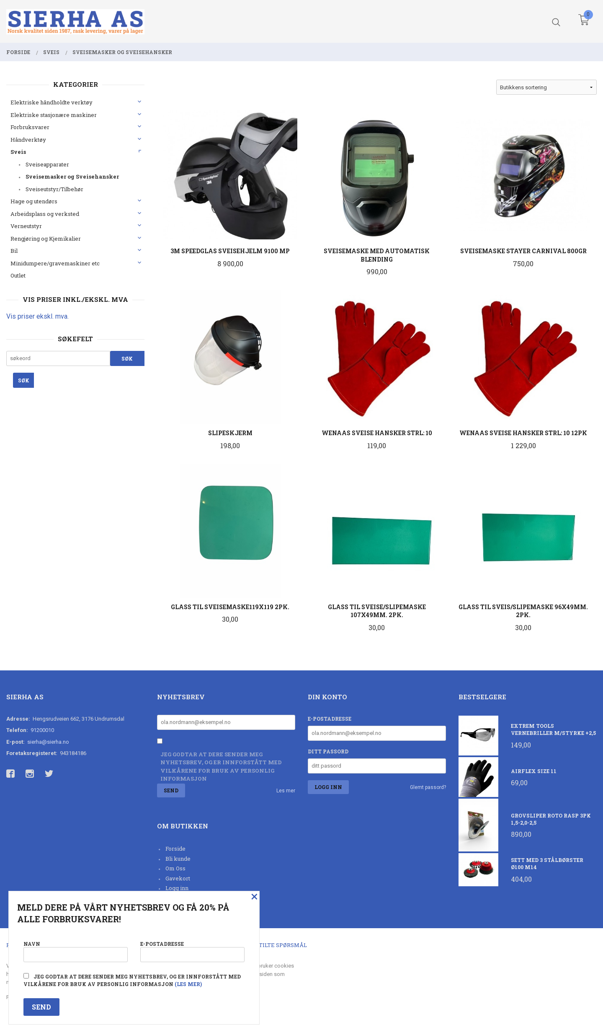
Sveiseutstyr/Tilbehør (54, 189)
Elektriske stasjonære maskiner (53, 115)
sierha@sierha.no (48, 742)
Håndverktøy (28, 139)
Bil (14, 250)
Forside (175, 848)
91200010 (42, 730)
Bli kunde (178, 858)
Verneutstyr (26, 226)
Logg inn (176, 888)
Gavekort (177, 878)
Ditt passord (328, 751)
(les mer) (188, 984)
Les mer (285, 791)
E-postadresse (329, 718)
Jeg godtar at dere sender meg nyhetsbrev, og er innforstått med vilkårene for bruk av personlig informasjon (221, 766)
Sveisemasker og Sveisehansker (72, 176)
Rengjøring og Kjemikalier (45, 238)
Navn (75, 951)
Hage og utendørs (33, 201)
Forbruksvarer (29, 127)
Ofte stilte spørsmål (273, 945)
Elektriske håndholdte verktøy (51, 102)
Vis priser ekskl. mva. (37, 316)
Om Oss (175, 868)
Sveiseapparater (47, 164)
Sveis (18, 152)
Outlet (18, 275)
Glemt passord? (428, 787)
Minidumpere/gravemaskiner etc (55, 263)
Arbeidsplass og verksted (44, 214)
